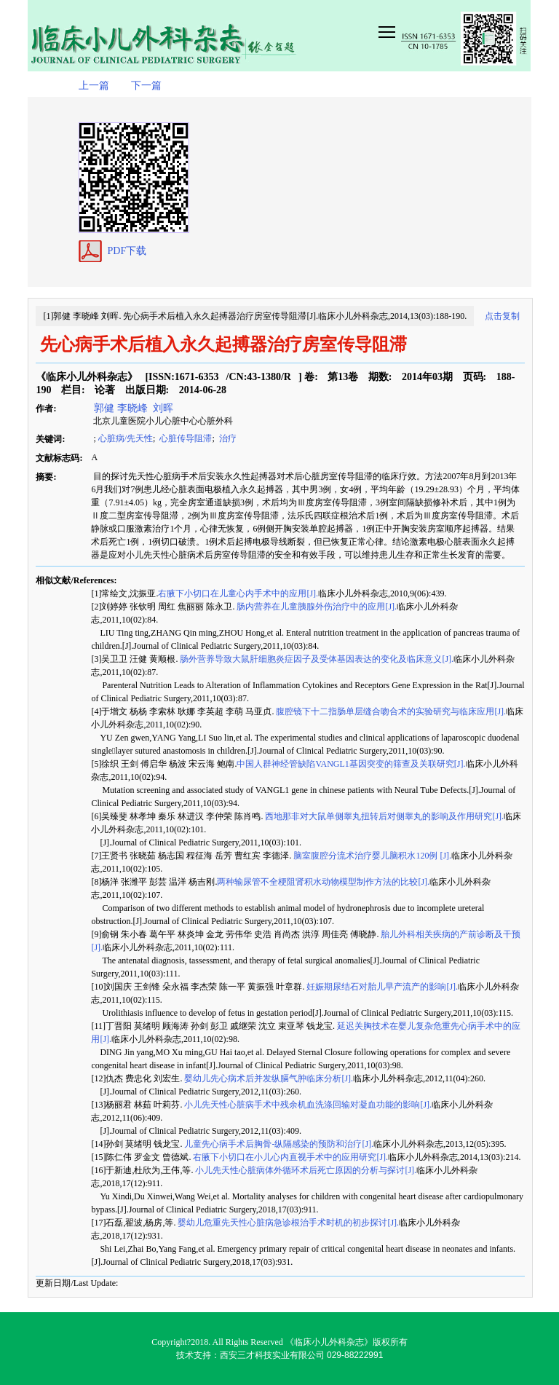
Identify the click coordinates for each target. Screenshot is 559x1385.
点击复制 (502, 316)
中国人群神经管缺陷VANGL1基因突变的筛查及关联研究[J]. (351, 764)
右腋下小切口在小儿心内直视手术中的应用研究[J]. (289, 1157)
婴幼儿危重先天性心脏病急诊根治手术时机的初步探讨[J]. (287, 1223)
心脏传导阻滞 (184, 438)
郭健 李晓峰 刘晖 (132, 408)
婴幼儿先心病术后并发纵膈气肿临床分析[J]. (267, 1078)
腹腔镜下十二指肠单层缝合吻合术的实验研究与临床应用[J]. (390, 711)
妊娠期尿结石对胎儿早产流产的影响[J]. (381, 987)
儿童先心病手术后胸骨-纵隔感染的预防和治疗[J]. (277, 1144)
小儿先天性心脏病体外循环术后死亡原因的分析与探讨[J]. (304, 1170)
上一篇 (94, 85)
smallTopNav (453, 30)
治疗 (227, 438)
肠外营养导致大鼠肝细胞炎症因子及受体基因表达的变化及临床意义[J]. (315, 659)
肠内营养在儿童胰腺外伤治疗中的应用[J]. (315, 606)
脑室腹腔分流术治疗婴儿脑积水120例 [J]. (371, 856)
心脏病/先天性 (125, 438)
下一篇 (146, 85)
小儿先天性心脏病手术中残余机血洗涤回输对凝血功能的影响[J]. (307, 1105)
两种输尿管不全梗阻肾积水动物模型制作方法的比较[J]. (323, 882)
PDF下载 (127, 250)
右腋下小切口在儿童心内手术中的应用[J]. (238, 593)
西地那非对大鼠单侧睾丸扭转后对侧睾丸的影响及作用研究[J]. (383, 816)
